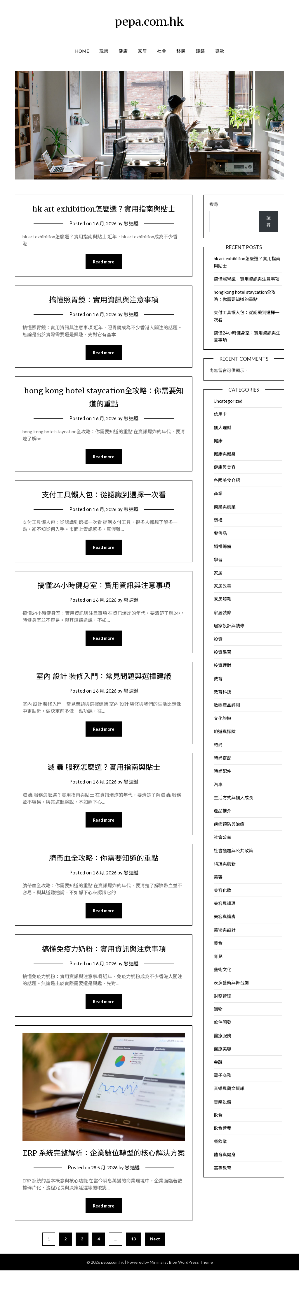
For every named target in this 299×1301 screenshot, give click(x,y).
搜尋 (213, 204)
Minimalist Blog (163, 1292)
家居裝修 (222, 612)
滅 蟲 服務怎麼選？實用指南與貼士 (103, 782)
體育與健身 (225, 1154)
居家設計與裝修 (229, 625)
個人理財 (222, 427)
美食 (218, 943)
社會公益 (222, 837)
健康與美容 (225, 467)
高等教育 (222, 1167)
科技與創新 (225, 863)
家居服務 (222, 599)
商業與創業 (225, 506)
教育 (218, 678)
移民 (180, 51)
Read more (103, 275)
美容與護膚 (225, 916)
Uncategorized (228, 401)
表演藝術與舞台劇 (231, 982)
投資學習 (222, 652)
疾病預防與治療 (229, 824)
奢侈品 (220, 533)
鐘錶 (200, 51)
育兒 (218, 956)
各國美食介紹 (227, 480)
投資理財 (222, 665)
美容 (218, 876)
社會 (161, 51)
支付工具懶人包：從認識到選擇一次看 (103, 508)
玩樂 (103, 51)
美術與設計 (225, 929)
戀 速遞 (132, 236)
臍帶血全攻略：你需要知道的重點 (103, 873)
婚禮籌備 (222, 546)
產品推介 (222, 810)
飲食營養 (222, 1128)
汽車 (218, 784)
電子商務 (222, 1075)
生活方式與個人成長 (233, 797)
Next (155, 1269)
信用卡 (220, 414)
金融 (218, 1062)
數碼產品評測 (227, 704)
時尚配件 (222, 771)
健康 (123, 51)
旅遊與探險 (225, 731)
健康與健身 (225, 453)
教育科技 (222, 691)
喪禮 (218, 519)
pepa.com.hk (149, 20)
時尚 (218, 744)
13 (133, 1269)
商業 (218, 493)
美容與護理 (225, 903)
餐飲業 (220, 1141)
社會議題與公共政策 (233, 850)
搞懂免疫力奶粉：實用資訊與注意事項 (103, 965)
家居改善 (222, 586)
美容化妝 (222, 890)
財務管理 (222, 996)
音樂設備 (222, 1101)
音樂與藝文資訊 (229, 1088)
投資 (218, 639)
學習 (218, 559)
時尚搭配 (222, 757)
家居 (142, 51)
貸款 (219, 51)
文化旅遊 (222, 718)
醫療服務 (222, 1035)
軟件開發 (222, 1022)
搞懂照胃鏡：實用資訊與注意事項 (103, 312)
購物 (218, 1009)
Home (82, 51)
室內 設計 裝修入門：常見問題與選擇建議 (104, 691)
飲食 (218, 1114)
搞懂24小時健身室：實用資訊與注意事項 (103, 599)
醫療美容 (222, 1048)
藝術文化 (222, 969)
